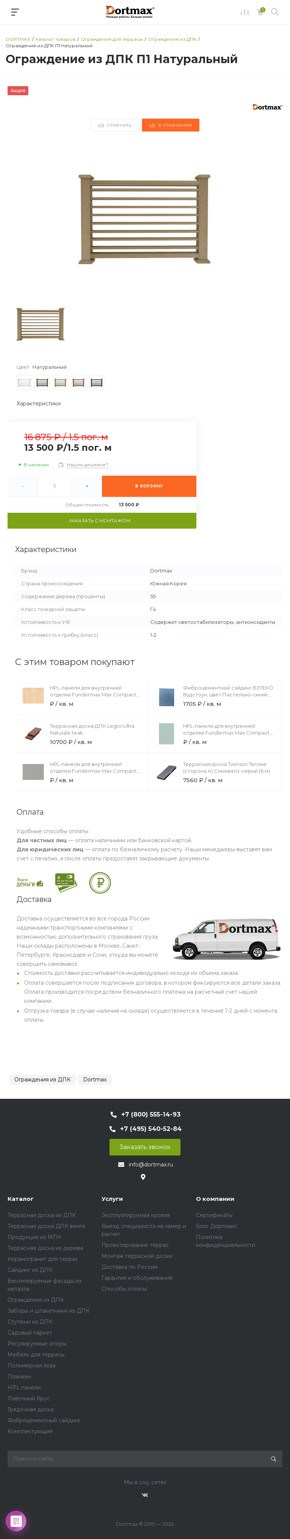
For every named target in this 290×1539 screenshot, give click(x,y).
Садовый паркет (30, 1332)
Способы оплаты (124, 1288)
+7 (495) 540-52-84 (151, 1128)
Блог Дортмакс (216, 1226)
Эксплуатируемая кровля (136, 1215)
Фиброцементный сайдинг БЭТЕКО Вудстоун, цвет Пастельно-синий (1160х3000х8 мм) (228, 694)
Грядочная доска (31, 1409)
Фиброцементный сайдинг (44, 1420)
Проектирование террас (135, 1245)
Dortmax (94, 1079)
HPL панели (24, 1387)
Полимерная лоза (32, 1365)
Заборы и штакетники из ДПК (48, 1310)
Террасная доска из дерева (45, 1248)
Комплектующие (30, 1431)
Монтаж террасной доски (137, 1256)
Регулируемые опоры (37, 1343)
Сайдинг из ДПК (30, 1270)
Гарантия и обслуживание (137, 1278)
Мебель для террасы (36, 1354)
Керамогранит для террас (43, 1259)
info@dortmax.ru (151, 1164)
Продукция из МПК (34, 1237)
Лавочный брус (29, 1398)
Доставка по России (129, 1267)
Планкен (19, 1376)
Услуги (112, 1198)
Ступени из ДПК (30, 1321)
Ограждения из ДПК (42, 1079)
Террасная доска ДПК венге (46, 1226)
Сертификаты (214, 1215)
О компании (215, 1198)
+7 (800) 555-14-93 (150, 1114)
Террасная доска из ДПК (42, 1215)
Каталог (21, 1198)
